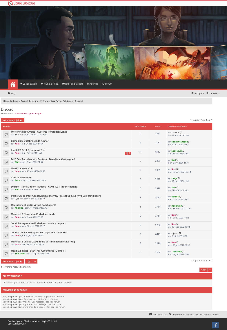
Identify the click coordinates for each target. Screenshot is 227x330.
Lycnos (18, 198)
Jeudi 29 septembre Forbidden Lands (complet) (38, 223)
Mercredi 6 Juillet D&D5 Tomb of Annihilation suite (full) (43, 241)
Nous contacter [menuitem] (160, 314)
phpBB (23, 321)
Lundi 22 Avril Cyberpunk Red (28, 150)
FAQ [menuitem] (13, 93)
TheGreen (20, 253)
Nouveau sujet (11, 120)
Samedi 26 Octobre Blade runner (29, 141)
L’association (28, 83)
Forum (107, 83)
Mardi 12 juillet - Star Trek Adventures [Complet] (38, 250)
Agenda (92, 83)
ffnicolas (19, 207)
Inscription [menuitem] (199, 93)
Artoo (17, 180)
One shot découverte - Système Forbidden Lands (39, 131)
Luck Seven (177, 150)
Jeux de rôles (49, 83)
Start (17, 162)
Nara (17, 143)
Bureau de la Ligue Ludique (27, 113)
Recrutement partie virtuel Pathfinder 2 (33, 205)
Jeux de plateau (72, 83)
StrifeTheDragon (179, 141)
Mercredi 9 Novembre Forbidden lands (33, 214)
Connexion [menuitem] (214, 93)
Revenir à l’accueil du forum (17, 267)
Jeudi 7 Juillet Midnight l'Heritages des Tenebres (39, 232)
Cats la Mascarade (21, 177)
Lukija (174, 178)
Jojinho (174, 233)
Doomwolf (176, 205)
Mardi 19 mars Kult (22, 168)
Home (13, 84)
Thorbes (19, 134)
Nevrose (175, 196)
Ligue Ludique (14, 323)
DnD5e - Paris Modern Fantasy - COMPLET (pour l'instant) (44, 186)
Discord (7, 109)
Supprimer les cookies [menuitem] (182, 314)
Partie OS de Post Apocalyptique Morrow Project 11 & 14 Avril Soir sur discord (56, 195)
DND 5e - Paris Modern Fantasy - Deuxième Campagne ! (43, 159)
